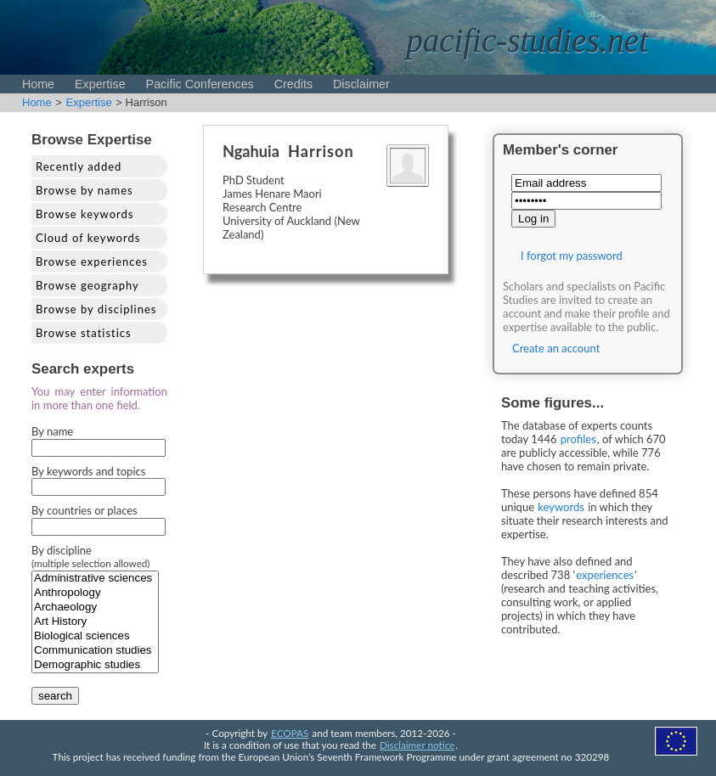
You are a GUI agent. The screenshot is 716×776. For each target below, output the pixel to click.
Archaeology (95, 607)
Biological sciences (95, 636)
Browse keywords (85, 214)
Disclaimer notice (417, 745)
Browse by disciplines (96, 309)
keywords (561, 507)
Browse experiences (92, 261)
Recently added (78, 166)
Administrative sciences (95, 578)
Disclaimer (361, 84)
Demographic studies (95, 665)
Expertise (100, 84)
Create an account (556, 348)
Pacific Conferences (200, 84)
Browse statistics (84, 333)
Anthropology (95, 593)
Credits (293, 84)
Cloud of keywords (88, 238)
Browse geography (87, 285)
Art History (95, 622)
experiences (605, 575)
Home (38, 84)
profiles (578, 439)
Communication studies (95, 651)
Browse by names (84, 190)
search (55, 695)
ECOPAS (289, 733)
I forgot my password (572, 255)
